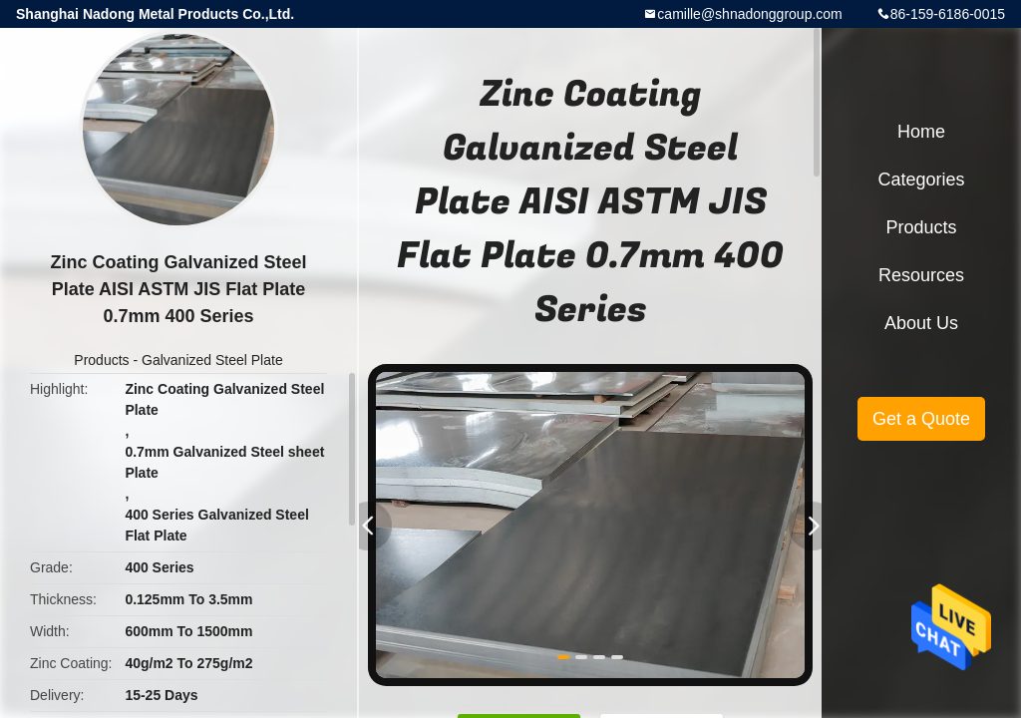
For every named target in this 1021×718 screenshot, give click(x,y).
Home (921, 132)
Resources (921, 275)
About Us (921, 323)
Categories (920, 179)
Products (101, 360)
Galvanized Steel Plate (212, 360)
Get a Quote (921, 419)
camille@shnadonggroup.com (749, 14)
